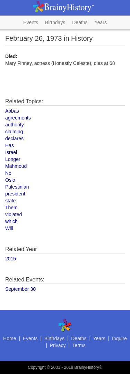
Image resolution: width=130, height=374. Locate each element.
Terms (79, 345)
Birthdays (55, 22)
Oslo (10, 180)
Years (101, 22)
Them (11, 207)
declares (14, 138)
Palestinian (17, 187)
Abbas (12, 111)
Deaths (79, 22)
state (10, 200)
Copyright (36, 367)
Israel (11, 152)
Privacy (58, 345)
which (11, 221)
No (8, 173)
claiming (14, 131)
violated (13, 214)
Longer (12, 159)
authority (14, 124)
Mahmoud (16, 166)
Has (9, 145)
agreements (18, 118)
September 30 (20, 289)
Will (9, 228)
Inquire (119, 338)
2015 (10, 258)
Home (9, 338)
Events (30, 22)
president (15, 193)
